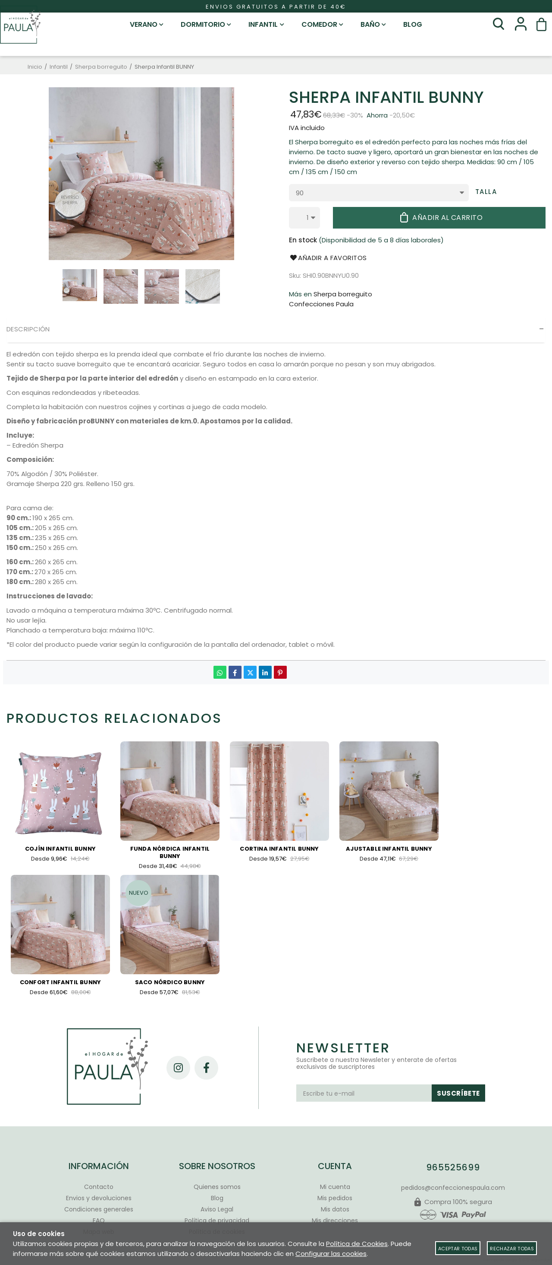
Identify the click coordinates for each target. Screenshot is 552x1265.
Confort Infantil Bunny (60, 985)
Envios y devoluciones (99, 1198)
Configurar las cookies (331, 1253)
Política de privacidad (217, 1220)
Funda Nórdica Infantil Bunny (170, 853)
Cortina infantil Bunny (279, 849)
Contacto (98, 1186)
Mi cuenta (335, 1186)
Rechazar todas (512, 1248)
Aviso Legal (217, 1209)
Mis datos (335, 1209)
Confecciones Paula (321, 303)
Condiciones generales (98, 1209)
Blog (217, 1198)
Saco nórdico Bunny (170, 985)
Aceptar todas (457, 1248)
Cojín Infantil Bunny (60, 849)
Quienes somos (217, 1186)
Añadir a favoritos (328, 258)
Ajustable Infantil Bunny (389, 849)
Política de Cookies (357, 1243)
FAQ (99, 1220)
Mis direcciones (335, 1220)
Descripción (28, 329)
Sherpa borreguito (343, 294)
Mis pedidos (334, 1198)
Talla (486, 192)
